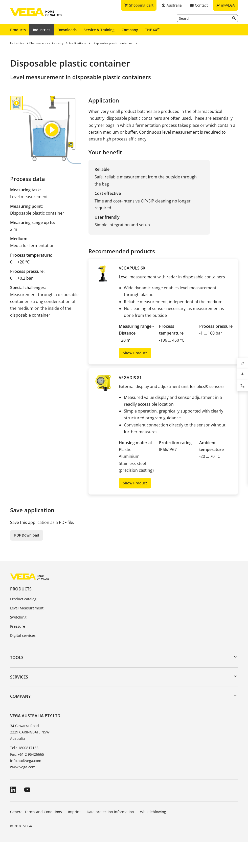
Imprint (74, 811)
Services (19, 677)
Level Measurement (26, 608)
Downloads (67, 29)
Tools (17, 657)
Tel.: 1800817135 (24, 747)
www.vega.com (22, 767)
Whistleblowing (153, 811)
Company (130, 29)
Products (18, 29)
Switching (18, 617)
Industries (41, 29)
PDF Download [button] (26, 535)
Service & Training (99, 29)
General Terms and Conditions (36, 811)
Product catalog (23, 599)
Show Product (135, 353)
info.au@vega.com (25, 760)
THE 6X (152, 29)
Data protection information (110, 811)
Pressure (17, 626)
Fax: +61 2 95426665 (27, 754)
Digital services (23, 635)
